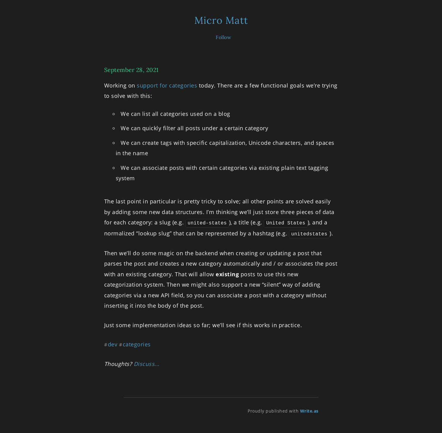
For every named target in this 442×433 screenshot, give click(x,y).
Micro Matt (221, 20)
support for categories (167, 85)
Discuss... (147, 363)
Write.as (309, 410)
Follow (223, 37)
